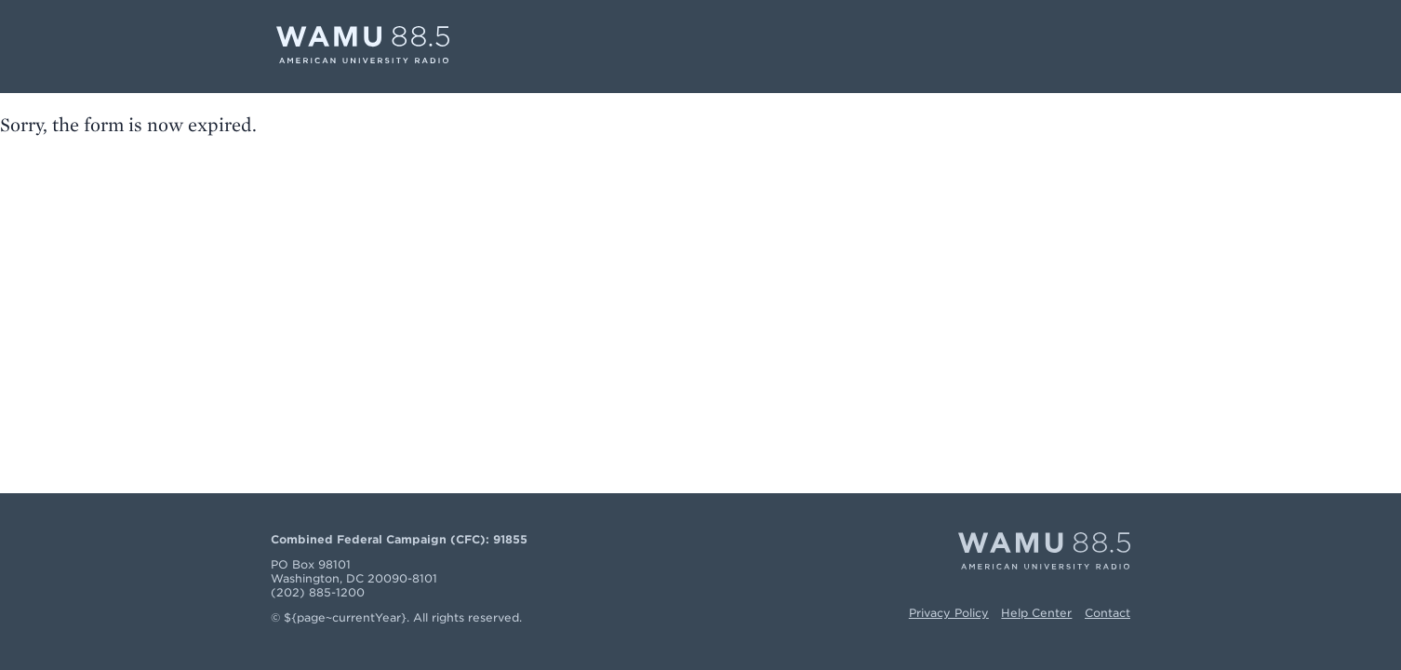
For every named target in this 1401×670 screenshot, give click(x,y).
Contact (1107, 613)
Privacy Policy (949, 613)
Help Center (1036, 613)
